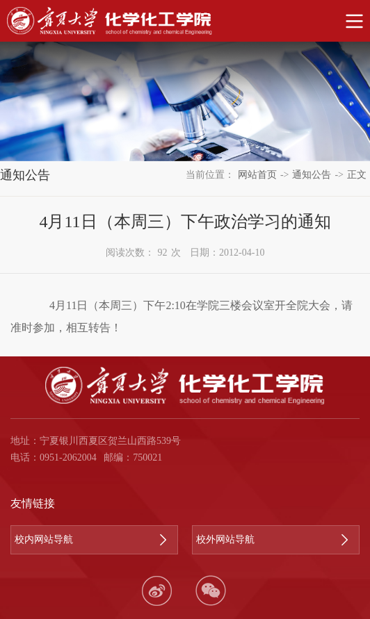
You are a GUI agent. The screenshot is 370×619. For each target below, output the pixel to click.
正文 (357, 175)
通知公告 (311, 175)
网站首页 (257, 175)
